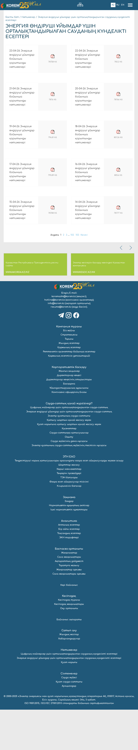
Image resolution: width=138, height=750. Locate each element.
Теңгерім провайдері (69, 513)
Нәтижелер (28, 17)
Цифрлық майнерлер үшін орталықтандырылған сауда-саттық (69, 447)
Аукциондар (69, 726)
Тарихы (69, 379)
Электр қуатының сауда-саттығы (69, 456)
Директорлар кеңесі (69, 415)
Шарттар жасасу (69, 505)
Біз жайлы (69, 371)
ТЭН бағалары (69, 518)
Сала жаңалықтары (69, 597)
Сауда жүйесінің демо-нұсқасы (69, 481)
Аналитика (69, 561)
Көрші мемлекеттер (69, 509)
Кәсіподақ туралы (69, 640)
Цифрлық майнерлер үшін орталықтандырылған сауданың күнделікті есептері (69, 694)
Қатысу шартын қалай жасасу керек (69, 460)
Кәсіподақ (69, 636)
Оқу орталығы (69, 648)
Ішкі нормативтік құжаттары (69, 550)
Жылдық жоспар (69, 674)
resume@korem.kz (61, 347)
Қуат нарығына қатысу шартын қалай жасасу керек (69, 464)
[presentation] (121, 288)
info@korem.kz (56, 343)
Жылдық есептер (69, 383)
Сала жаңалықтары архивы (69, 614)
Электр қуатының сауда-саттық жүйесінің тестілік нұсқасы (69, 485)
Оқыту (69, 477)
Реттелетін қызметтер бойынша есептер (69, 392)
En (122, 5)
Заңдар (69, 541)
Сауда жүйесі (69, 718)
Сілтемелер (69, 714)
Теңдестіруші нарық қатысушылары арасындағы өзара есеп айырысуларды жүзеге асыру (69, 501)
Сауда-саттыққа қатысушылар (69, 473)
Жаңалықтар (69, 593)
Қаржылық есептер (69, 387)
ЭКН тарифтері (69, 578)
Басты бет (12, 17)
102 (73, 275)
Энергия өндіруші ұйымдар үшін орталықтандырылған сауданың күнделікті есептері (69, 698)
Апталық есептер (69, 565)
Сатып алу (69, 670)
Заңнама (69, 537)
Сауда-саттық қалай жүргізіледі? (69, 443)
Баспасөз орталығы (69, 589)
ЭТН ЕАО (69, 497)
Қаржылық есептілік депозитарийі (69, 396)
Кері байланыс (69, 625)
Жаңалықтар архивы (69, 610)
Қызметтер (69, 469)
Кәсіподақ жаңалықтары (69, 644)
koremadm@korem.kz (64, 336)
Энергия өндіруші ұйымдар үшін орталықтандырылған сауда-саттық (69, 452)
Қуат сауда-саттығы (69, 722)
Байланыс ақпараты (69, 660)
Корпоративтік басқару (69, 407)
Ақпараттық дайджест (69, 601)
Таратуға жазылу (69, 605)
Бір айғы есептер (69, 569)
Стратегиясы (69, 375)
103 (78, 275)
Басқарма (69, 424)
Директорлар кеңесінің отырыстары (69, 420)
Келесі (86, 275)
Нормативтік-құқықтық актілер (69, 545)
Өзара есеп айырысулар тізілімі (69, 522)
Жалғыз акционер (69, 411)
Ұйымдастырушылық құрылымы (69, 428)
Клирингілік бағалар (69, 526)
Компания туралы (69, 367)
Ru (117, 5)
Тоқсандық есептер (69, 573)
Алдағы (53, 275)
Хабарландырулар (69, 679)
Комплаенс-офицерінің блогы (69, 432)
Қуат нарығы (69, 702)
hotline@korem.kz (54, 340)
